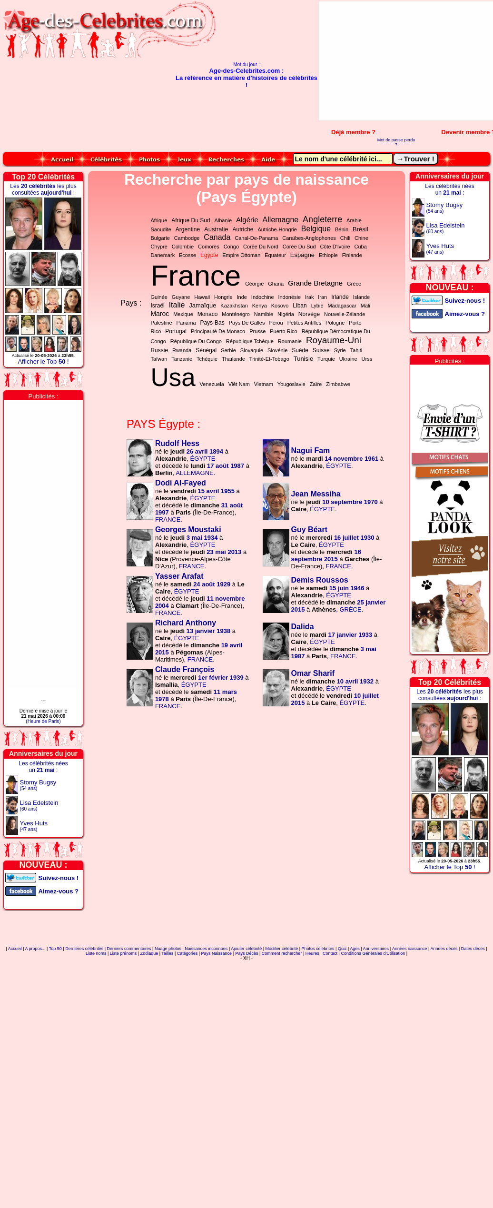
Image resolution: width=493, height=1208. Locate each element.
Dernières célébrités (84, 948)
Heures (312, 953)
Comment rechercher (282, 953)
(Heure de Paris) (43, 721)
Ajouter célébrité (246, 948)
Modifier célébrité (282, 948)
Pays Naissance (216, 953)
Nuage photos (168, 948)
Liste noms (96, 953)
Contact (330, 953)
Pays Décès (246, 953)
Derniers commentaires (129, 948)
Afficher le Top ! (43, 361)
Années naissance (409, 948)
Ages (355, 948)
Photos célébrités (317, 948)
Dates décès (473, 948)
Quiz (342, 948)
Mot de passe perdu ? (396, 142)
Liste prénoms (123, 953)
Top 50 (55, 948)
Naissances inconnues (206, 948)
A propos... (35, 948)
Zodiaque (149, 953)
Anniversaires (376, 948)
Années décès (443, 948)
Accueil (15, 948)
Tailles (167, 953)
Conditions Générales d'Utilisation (373, 953)
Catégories (187, 953)
